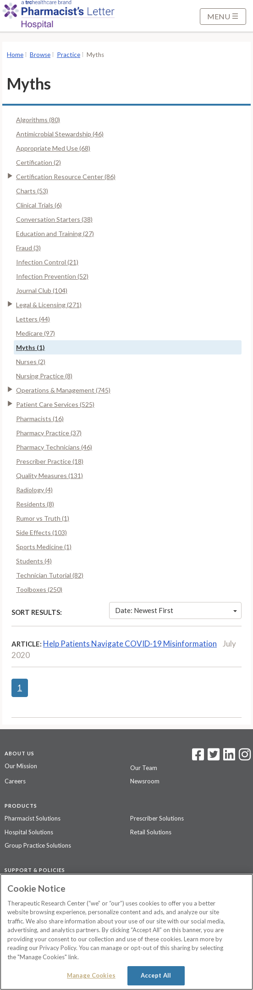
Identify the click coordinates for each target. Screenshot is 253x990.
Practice (68, 54)
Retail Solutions (150, 832)
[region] (126, 932)
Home (15, 54)
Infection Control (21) (47, 262)
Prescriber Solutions (157, 818)
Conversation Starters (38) (54, 219)
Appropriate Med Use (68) (53, 148)
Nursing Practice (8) (44, 376)
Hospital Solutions (29, 832)
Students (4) (34, 561)
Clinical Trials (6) (39, 205)
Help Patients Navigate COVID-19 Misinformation (130, 643)
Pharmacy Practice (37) (49, 433)
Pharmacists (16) (40, 418)
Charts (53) (32, 191)
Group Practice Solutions (38, 845)
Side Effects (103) (41, 532)
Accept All (156, 975)
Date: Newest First (176, 610)
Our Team (143, 767)
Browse (40, 54)
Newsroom (145, 781)
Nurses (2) (30, 362)
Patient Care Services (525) (55, 404)
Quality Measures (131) (49, 475)
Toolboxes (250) (39, 589)
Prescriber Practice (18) (49, 461)
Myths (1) (30, 347)
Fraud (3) (28, 248)
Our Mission (21, 766)
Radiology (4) (34, 490)
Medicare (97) (35, 333)
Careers (15, 781)
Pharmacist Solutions (32, 818)
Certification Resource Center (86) (66, 176)
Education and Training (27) (55, 233)
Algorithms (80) (38, 120)
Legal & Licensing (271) (49, 305)
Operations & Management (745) (63, 390)
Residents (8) (35, 504)
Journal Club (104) (41, 290)
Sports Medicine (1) (44, 547)
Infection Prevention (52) (52, 276)
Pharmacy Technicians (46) (54, 447)
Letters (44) (33, 319)
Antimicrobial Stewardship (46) (60, 134)
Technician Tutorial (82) (49, 575)
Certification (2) (38, 162)
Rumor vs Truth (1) (42, 518)
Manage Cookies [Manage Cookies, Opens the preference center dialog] (91, 975)
